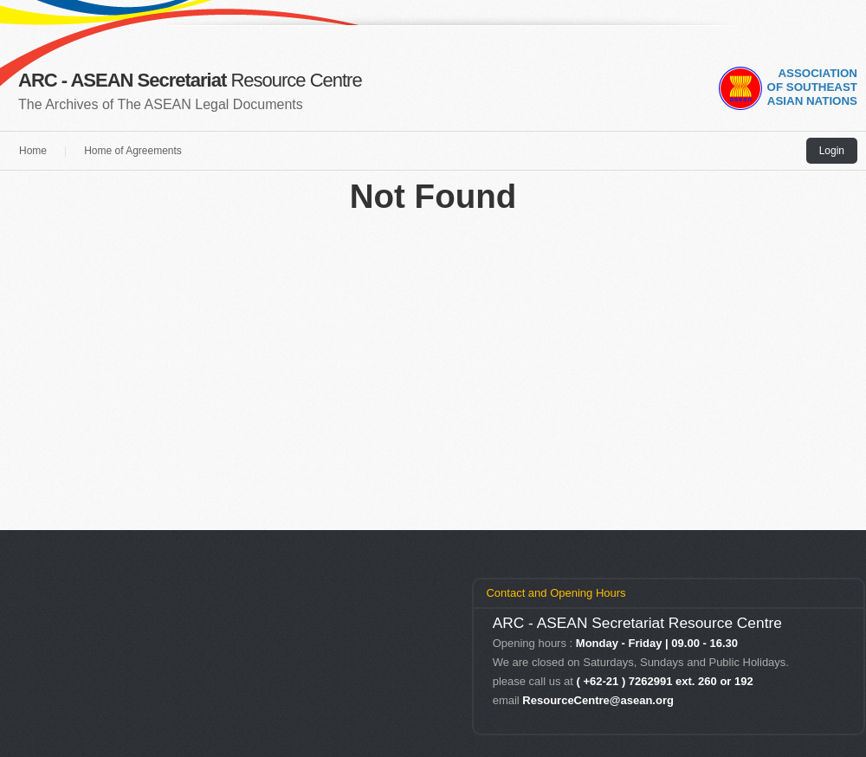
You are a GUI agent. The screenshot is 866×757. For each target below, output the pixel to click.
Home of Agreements (133, 151)
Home (33, 151)
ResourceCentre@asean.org (598, 700)
